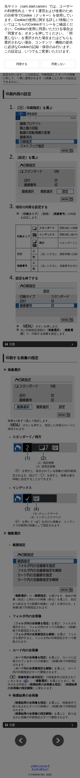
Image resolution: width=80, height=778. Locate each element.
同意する (14, 33)
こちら (20, 24)
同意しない (58, 64)
